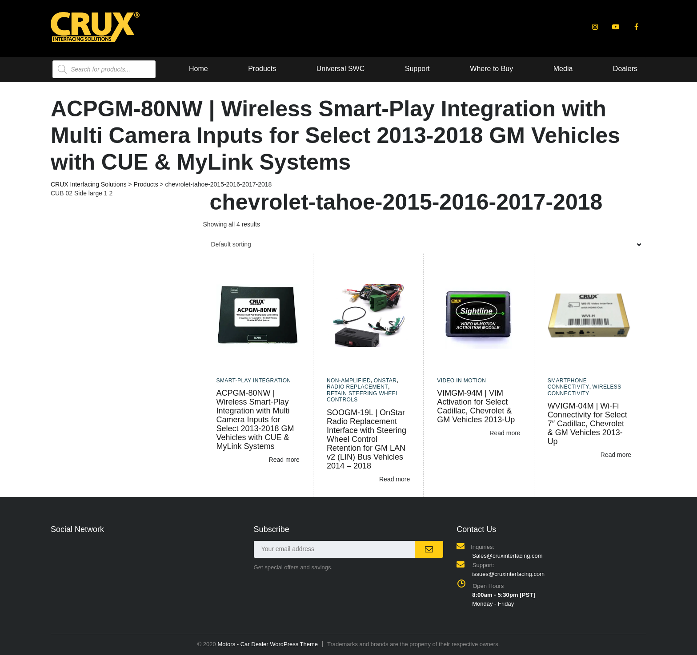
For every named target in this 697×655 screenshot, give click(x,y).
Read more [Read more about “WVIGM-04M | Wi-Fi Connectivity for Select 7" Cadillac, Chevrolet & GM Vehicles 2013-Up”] (616, 454)
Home (69, 68)
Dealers (499, 68)
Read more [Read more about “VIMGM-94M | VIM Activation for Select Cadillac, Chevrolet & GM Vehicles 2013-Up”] (504, 433)
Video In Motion (461, 380)
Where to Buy (364, 68)
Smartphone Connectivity (568, 383)
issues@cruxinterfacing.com (508, 574)
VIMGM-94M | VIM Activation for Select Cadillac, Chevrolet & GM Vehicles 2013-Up (476, 406)
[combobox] (425, 244)
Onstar (385, 380)
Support (289, 68)
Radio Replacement (357, 387)
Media (436, 68)
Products (133, 68)
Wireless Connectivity (584, 390)
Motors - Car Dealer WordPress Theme (267, 644)
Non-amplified (349, 380)
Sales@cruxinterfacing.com (507, 555)
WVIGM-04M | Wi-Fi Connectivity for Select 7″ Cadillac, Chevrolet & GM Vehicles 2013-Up (587, 423)
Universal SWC (212, 68)
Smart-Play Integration (253, 380)
